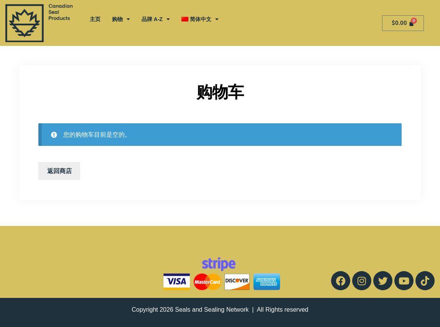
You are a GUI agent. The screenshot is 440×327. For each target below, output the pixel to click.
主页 (95, 19)
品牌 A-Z (156, 19)
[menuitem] (200, 19)
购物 (121, 19)
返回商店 (59, 171)
